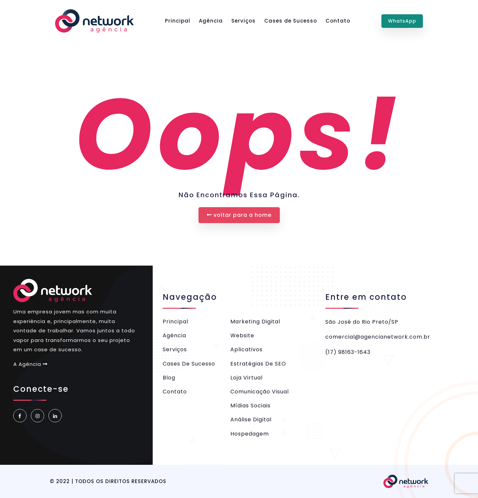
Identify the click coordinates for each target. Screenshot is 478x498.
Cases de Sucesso (290, 20)
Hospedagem (249, 434)
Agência (211, 20)
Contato (338, 20)
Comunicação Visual (259, 391)
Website (242, 335)
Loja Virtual (246, 377)
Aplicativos (246, 349)
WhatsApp (402, 21)
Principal (177, 20)
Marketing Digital (255, 321)
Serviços (243, 20)
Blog (169, 377)
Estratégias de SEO (258, 364)
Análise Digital (251, 419)
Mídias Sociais (250, 405)
